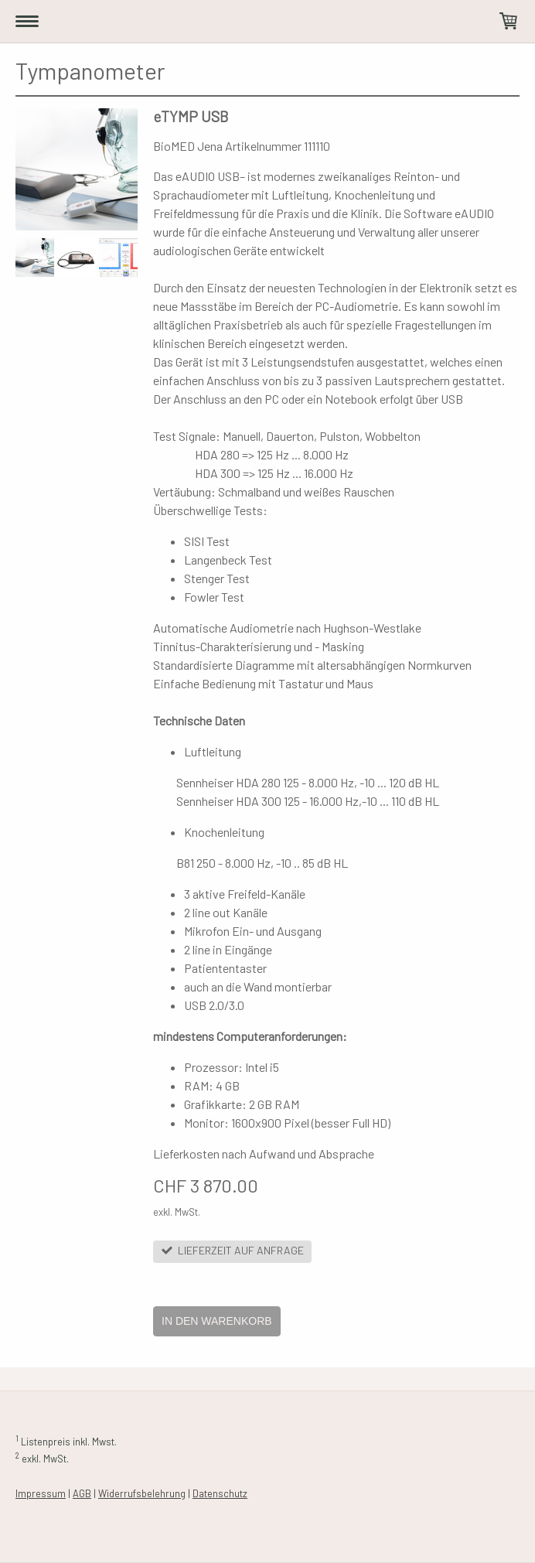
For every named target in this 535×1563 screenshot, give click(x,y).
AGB (82, 1493)
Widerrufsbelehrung (142, 1493)
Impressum (40, 1493)
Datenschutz (220, 1493)
